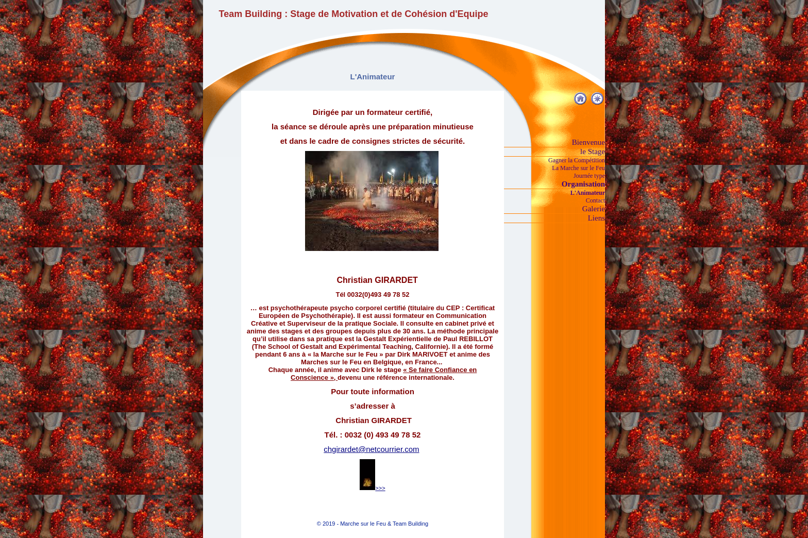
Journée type (589, 175)
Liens (596, 218)
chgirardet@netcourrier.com (371, 449)
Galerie (593, 209)
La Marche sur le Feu (578, 168)
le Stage (592, 151)
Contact (595, 200)
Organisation (583, 184)
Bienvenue (588, 142)
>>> (372, 488)
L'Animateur (587, 192)
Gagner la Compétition (576, 160)
